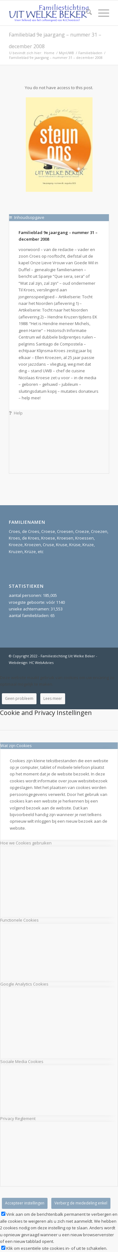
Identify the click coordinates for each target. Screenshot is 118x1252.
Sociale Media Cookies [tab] (21, 1061)
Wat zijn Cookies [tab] (16, 745)
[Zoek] (86, 13)
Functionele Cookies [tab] (19, 920)
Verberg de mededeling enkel (80, 1203)
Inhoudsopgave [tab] (26, 217)
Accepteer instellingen (24, 1203)
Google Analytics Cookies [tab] (24, 984)
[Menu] (100, 13)
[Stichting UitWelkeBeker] (49, 13)
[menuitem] (86, 13)
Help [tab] (16, 413)
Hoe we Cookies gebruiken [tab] (26, 843)
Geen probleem (19, 698)
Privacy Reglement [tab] (18, 1118)
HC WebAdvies (41, 662)
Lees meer (52, 698)
